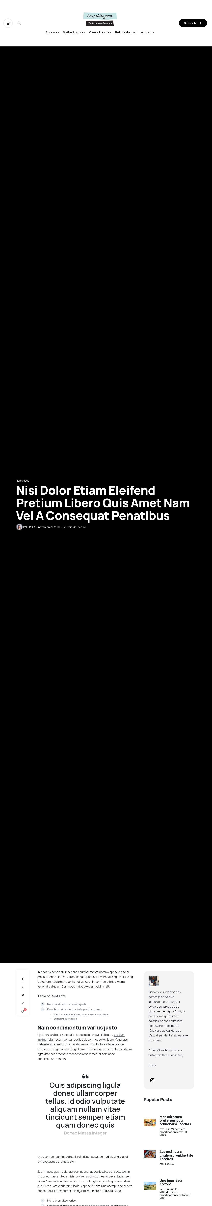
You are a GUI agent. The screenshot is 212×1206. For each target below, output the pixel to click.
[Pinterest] (22, 995)
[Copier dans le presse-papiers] (22, 1003)
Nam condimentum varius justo (67, 1004)
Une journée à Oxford (171, 1182)
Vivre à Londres (100, 32)
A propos (147, 32)
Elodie (31, 527)
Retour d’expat (126, 32)
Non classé (22, 480)
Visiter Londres (74, 32)
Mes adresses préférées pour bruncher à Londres (175, 1120)
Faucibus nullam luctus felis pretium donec (74, 1009)
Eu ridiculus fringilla (65, 1018)
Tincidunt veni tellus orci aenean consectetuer (81, 1014)
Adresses (52, 32)
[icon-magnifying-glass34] (19, 23)
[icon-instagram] (8, 23)
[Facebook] (22, 979)
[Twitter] (22, 987)
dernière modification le (174, 1132)
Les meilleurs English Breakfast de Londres (176, 1155)
